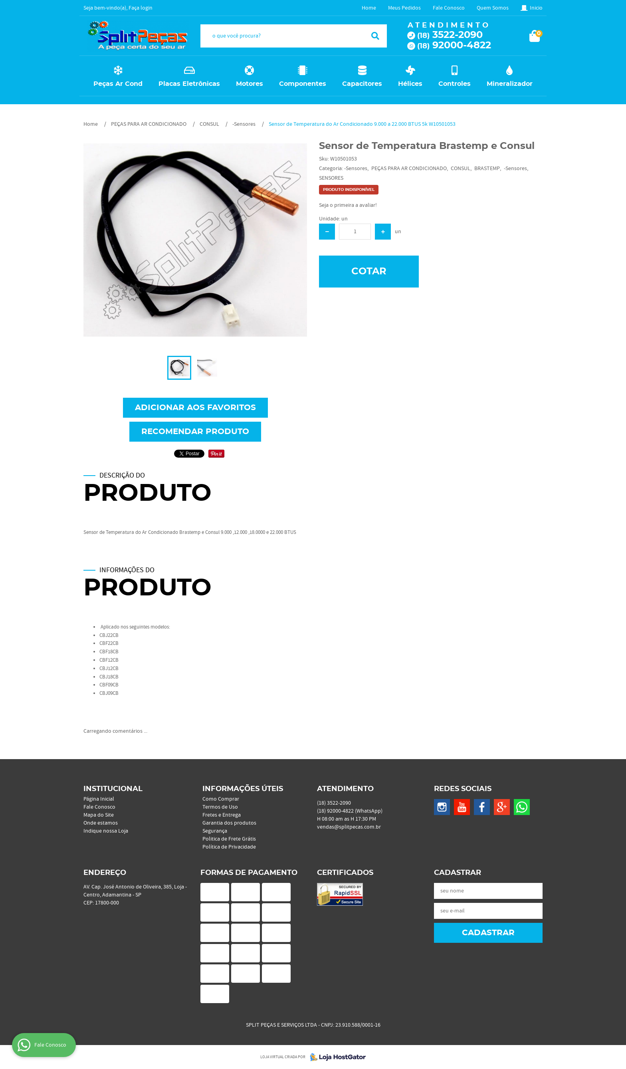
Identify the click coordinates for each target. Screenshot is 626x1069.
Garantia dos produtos (229, 823)
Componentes (302, 84)
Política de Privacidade (229, 847)
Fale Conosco (449, 8)
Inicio (536, 8)
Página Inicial (98, 799)
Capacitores (362, 84)
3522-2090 (450, 35)
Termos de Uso (220, 807)
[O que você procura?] (375, 36)
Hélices (410, 84)
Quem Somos (493, 8)
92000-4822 (454, 45)
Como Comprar (220, 799)
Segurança (214, 831)
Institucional (113, 789)
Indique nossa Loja (105, 831)
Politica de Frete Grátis (229, 839)
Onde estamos (100, 823)
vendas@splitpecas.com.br (349, 827)
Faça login (141, 8)
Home (369, 8)
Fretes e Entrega (221, 815)
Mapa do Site (98, 815)
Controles (454, 84)
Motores (249, 84)
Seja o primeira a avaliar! (348, 205)
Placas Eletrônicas (189, 84)
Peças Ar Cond (118, 84)
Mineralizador (510, 84)
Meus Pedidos (404, 8)
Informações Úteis (242, 789)
